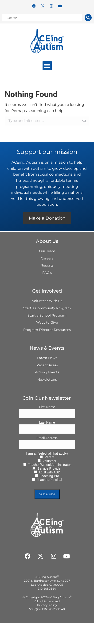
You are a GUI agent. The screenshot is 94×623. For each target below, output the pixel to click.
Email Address (46, 438)
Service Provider (48, 468)
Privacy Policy (47, 605)
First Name (47, 407)
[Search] (88, 17)
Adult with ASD (48, 472)
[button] (47, 65)
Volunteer (48, 461)
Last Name (47, 422)
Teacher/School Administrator (48, 465)
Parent (48, 457)
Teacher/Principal (48, 480)
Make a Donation (47, 218)
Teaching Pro (48, 476)
